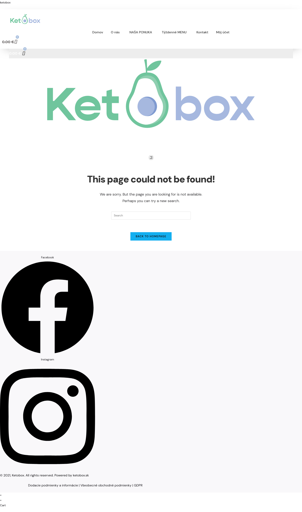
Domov (97, 32)
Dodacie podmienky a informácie (53, 485)
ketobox (5, 2)
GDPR (138, 485)
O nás (115, 32)
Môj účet (223, 32)
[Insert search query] (151, 216)
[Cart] (9, 42)
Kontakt (202, 32)
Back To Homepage (151, 236)
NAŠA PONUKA (140, 32)
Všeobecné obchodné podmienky (105, 485)
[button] (116, 32)
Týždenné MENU (174, 32)
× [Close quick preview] (1, 495)
